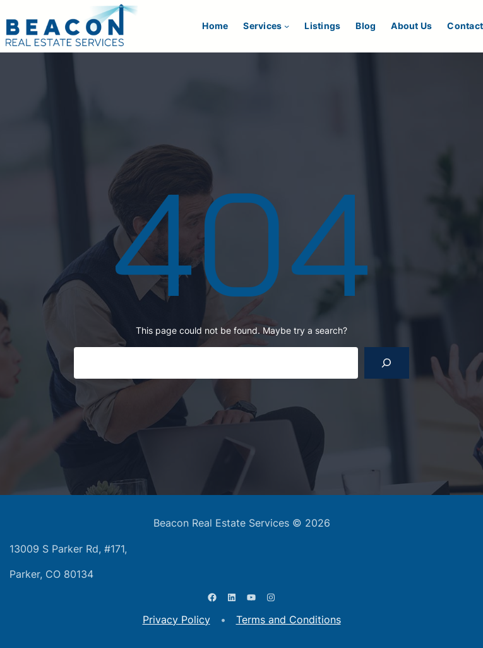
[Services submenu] (286, 25)
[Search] (386, 362)
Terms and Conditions (288, 619)
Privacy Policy (176, 619)
